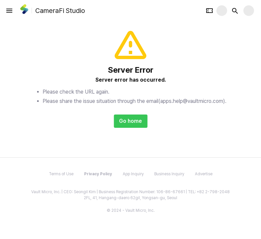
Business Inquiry (169, 174)
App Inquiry (133, 174)
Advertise (203, 174)
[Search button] (235, 10)
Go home (130, 121)
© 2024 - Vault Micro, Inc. (131, 210)
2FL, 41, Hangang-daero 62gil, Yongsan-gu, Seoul (130, 198)
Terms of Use (61, 174)
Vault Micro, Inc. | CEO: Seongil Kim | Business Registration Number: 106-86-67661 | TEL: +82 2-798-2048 (130, 192)
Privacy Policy (98, 174)
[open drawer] (9, 11)
